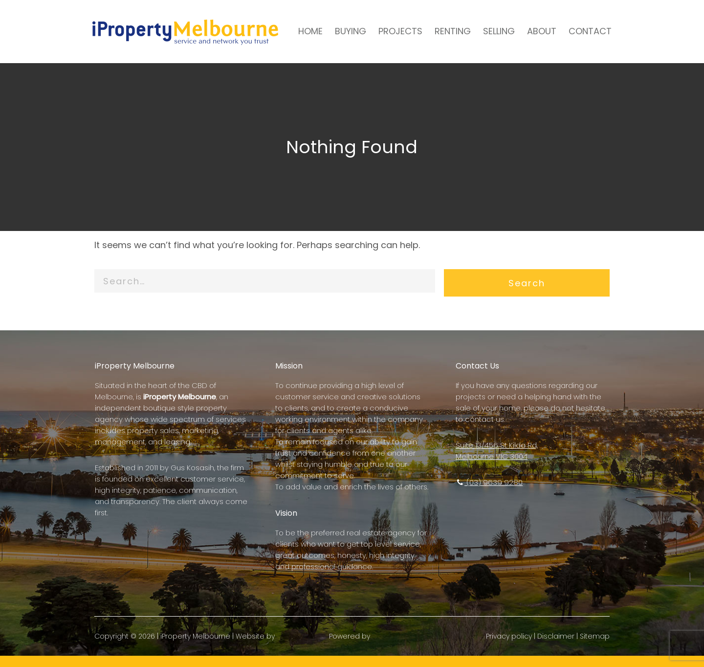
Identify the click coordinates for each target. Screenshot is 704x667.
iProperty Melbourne (199, 647)
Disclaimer (552, 647)
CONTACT (584, 31)
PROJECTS (395, 31)
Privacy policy (505, 647)
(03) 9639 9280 (487, 482)
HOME (305, 31)
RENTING (447, 31)
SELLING (493, 31)
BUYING (345, 31)
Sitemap (591, 647)
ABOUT (536, 31)
